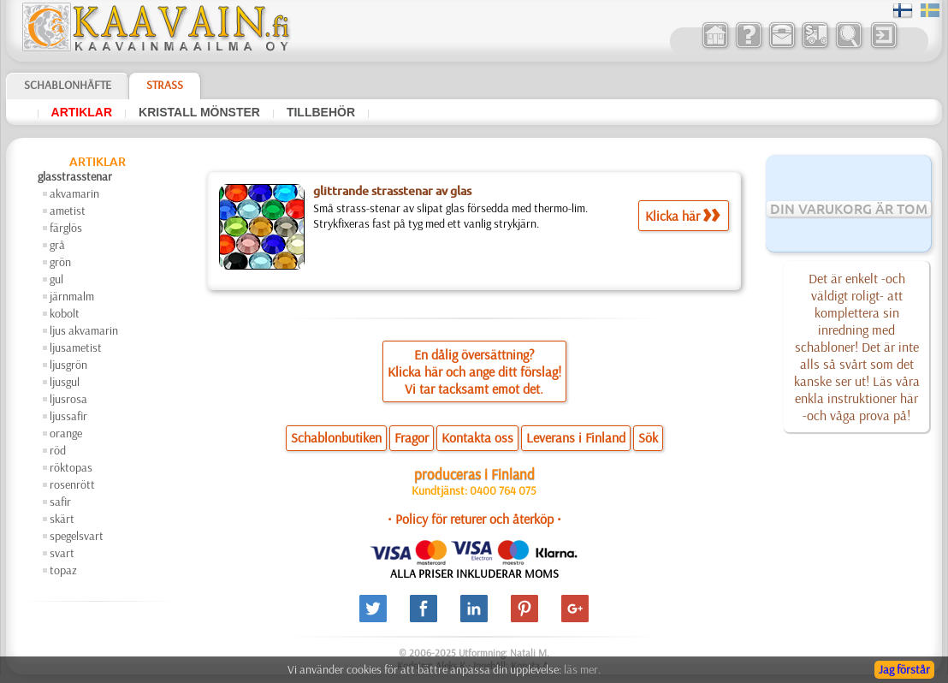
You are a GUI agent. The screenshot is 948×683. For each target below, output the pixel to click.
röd (58, 450)
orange (66, 433)
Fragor (411, 437)
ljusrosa (68, 399)
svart (62, 553)
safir (60, 501)
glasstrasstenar (75, 176)
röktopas (71, 467)
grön (60, 262)
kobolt (65, 313)
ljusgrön (68, 364)
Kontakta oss (477, 437)
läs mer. (582, 669)
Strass (164, 84)
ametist (68, 210)
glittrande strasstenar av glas (392, 191)
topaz (63, 570)
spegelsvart (77, 535)
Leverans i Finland (575, 437)
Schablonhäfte (67, 84)
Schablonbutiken (336, 437)
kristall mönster (199, 112)
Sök (648, 437)
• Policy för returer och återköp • (474, 518)
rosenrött (72, 484)
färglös (66, 227)
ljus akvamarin (84, 330)
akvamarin (74, 193)
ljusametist (76, 347)
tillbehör (321, 112)
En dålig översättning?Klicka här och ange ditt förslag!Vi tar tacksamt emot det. (474, 371)
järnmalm (72, 296)
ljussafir (68, 416)
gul (56, 279)
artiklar (82, 112)
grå (57, 244)
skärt (62, 518)
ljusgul (65, 381)
